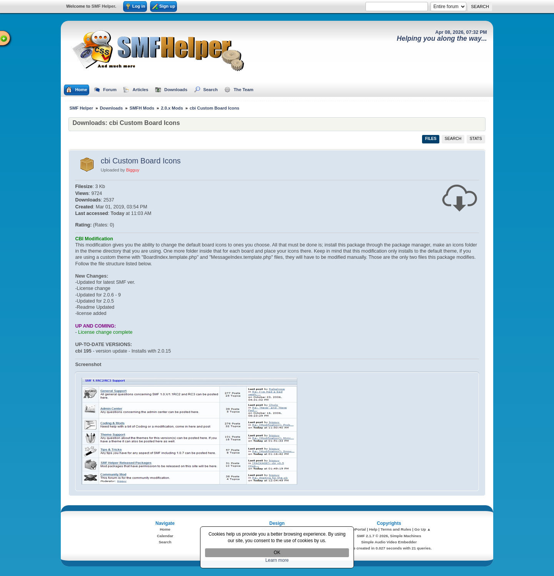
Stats (476, 139)
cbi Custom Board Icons (141, 160)
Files (430, 139)
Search (453, 139)
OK (277, 552)
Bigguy (132, 170)
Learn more (277, 560)
